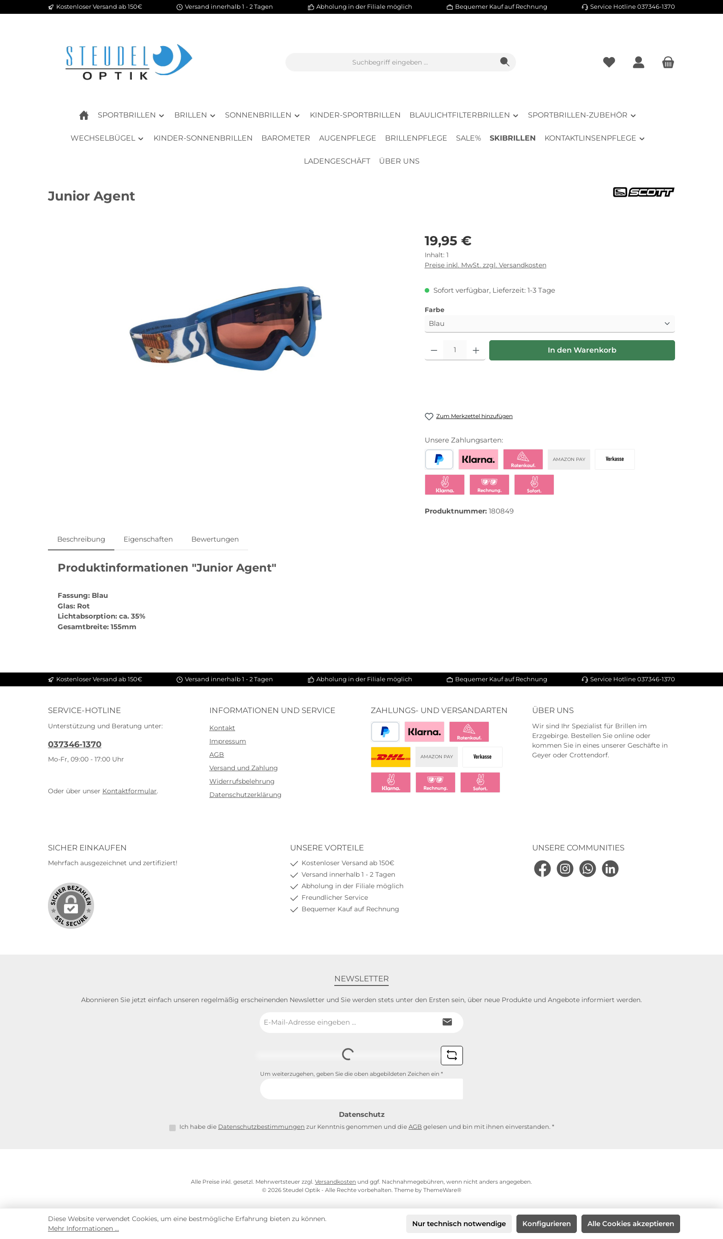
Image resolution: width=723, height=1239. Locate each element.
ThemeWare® (442, 1189)
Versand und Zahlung (243, 768)
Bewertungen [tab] (215, 539)
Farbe (434, 309)
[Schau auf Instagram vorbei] (565, 868)
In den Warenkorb (582, 350)
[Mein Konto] (638, 62)
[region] (227, 330)
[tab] (81, 539)
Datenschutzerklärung (245, 795)
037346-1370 (74, 744)
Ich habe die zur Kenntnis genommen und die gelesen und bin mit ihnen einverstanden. (366, 1126)
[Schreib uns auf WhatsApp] (587, 868)
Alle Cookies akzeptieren (630, 1223)
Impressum (227, 741)
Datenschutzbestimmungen (261, 1126)
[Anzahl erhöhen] (476, 350)
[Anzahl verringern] (434, 350)
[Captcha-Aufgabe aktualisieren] (452, 1055)
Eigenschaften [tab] (148, 539)
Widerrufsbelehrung (242, 781)
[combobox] (390, 62)
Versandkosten (335, 1181)
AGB (216, 754)
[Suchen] (505, 62)
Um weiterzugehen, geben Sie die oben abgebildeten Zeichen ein (351, 1073)
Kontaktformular (129, 791)
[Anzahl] (455, 350)
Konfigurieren (546, 1223)
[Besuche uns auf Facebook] (542, 868)
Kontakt (222, 728)
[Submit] (447, 1022)
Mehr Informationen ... (83, 1228)
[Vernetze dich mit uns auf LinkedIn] (610, 868)
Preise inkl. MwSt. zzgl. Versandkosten (485, 265)
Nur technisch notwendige (459, 1223)
